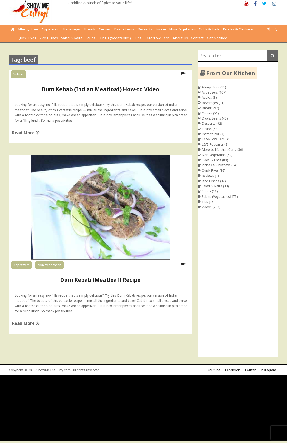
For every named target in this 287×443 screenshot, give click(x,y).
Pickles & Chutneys (238, 29)
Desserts (145, 29)
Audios (207, 97)
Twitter (250, 370)
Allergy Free (28, 29)
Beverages (72, 29)
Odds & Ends (209, 29)
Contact (197, 38)
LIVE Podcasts (213, 144)
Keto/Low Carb (157, 38)
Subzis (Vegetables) (115, 38)
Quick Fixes (27, 38)
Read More (25, 132)
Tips (137, 38)
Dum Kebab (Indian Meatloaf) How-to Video (100, 89)
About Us (180, 38)
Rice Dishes (48, 38)
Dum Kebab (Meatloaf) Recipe (100, 279)
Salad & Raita (71, 38)
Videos (18, 74)
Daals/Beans (124, 29)
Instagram (268, 370)
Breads (90, 29)
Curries (105, 29)
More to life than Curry (219, 149)
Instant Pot (210, 134)
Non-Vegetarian (182, 29)
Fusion (160, 29)
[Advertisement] (140, 408)
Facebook (232, 370)
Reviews (208, 175)
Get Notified (217, 38)
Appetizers (50, 29)
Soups (90, 38)
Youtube (214, 370)
